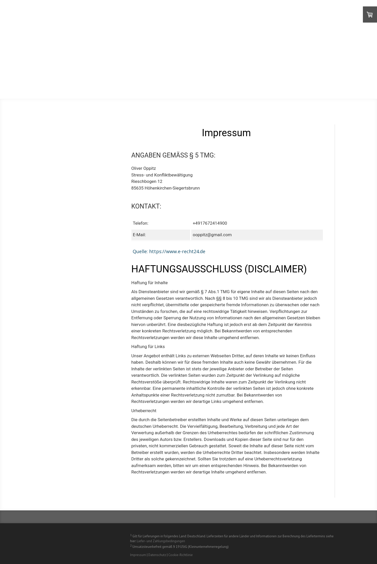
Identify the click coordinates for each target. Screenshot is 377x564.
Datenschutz (157, 555)
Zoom (248, 59)
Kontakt (265, 86)
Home (158, 59)
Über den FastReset (192, 59)
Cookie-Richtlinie (180, 555)
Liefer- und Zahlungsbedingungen (161, 541)
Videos (227, 59)
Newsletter (319, 86)
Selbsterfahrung (279, 59)
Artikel (241, 86)
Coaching (165, 73)
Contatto (291, 86)
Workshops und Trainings (303, 73)
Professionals (197, 73)
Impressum (138, 555)
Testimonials (317, 59)
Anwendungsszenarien (243, 73)
